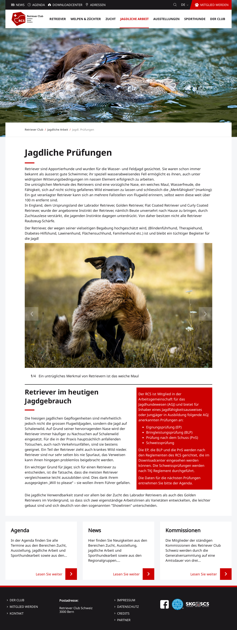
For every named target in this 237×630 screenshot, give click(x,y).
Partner (123, 620)
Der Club (17, 600)
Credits (123, 613)
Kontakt (17, 613)
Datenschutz (128, 607)
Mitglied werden (24, 607)
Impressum (126, 600)
